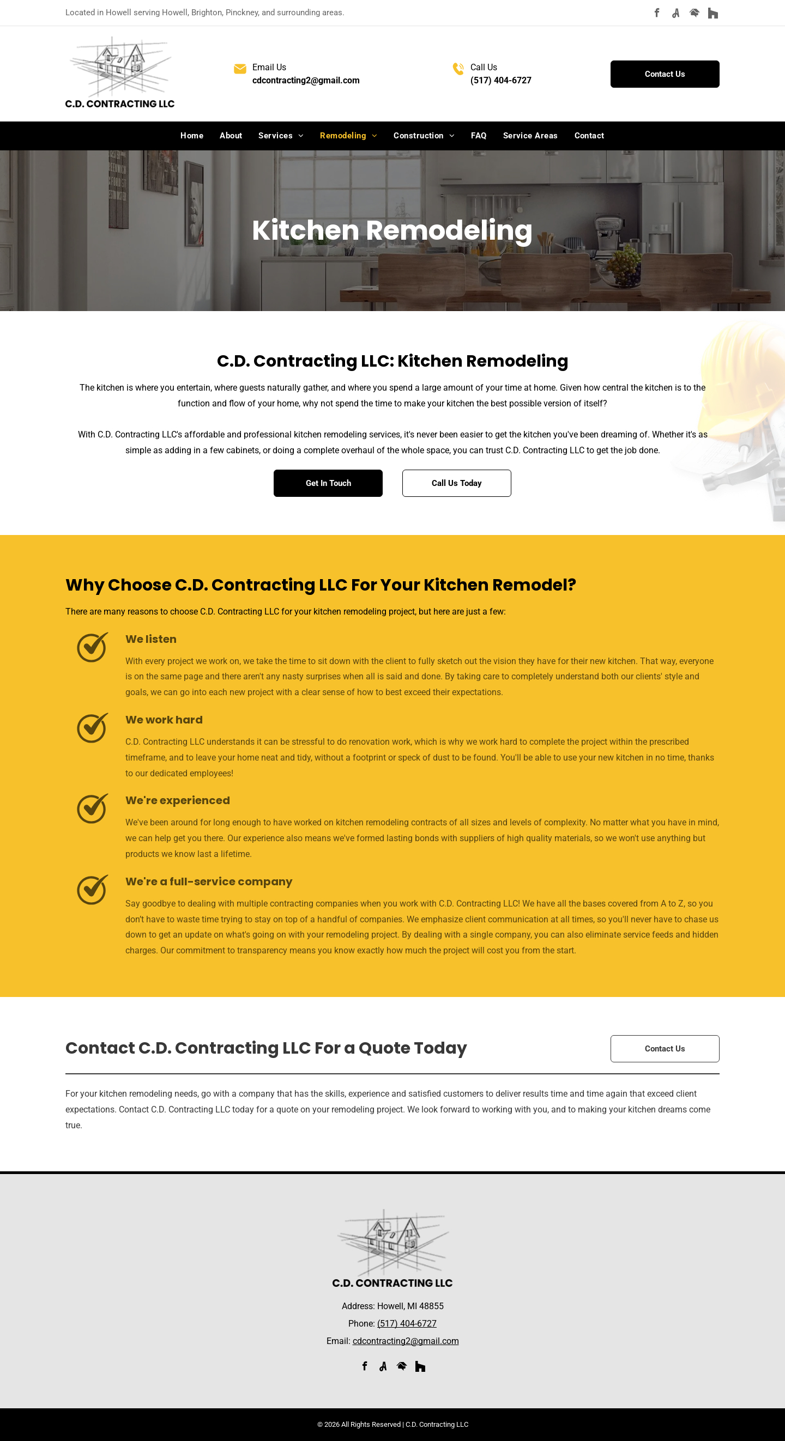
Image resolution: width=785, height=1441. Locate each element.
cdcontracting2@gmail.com (306, 80)
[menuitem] (192, 136)
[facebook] (657, 14)
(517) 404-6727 (501, 80)
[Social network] (676, 14)
